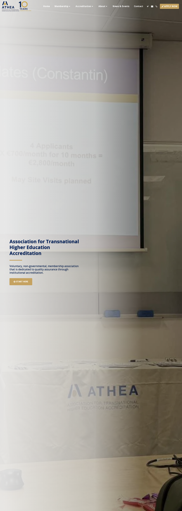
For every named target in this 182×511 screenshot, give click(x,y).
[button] (62, 6)
